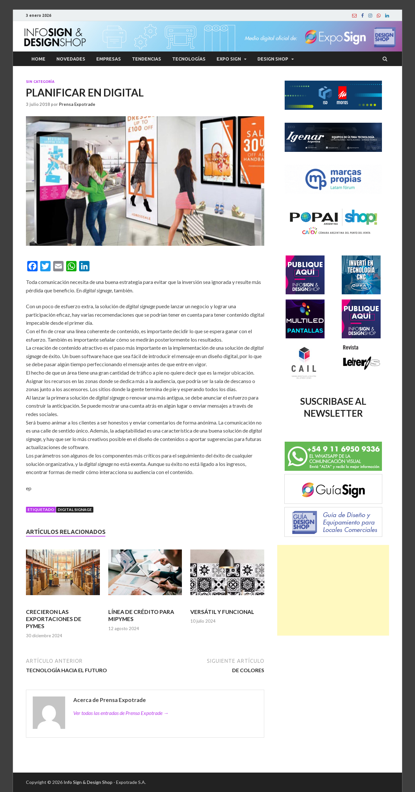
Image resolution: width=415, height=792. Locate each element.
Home (38, 59)
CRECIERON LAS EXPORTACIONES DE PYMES (53, 618)
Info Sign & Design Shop (88, 782)
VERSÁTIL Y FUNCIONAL (222, 611)
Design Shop (272, 59)
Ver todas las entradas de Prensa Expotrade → (121, 713)
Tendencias (146, 59)
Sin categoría (40, 82)
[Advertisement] (333, 590)
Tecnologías (189, 59)
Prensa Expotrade (77, 104)
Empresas (108, 59)
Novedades (70, 59)
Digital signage (75, 509)
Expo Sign (229, 59)
